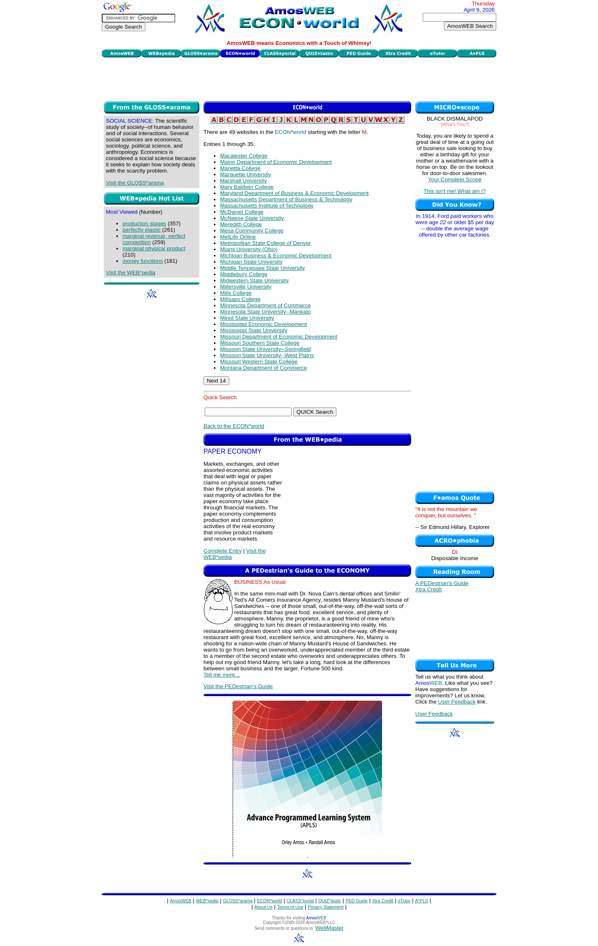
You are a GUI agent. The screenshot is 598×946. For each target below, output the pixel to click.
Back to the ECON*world (233, 426)
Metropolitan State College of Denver (265, 243)
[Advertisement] (299, 78)
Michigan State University (251, 262)
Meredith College (241, 224)
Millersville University (246, 287)
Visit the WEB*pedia (130, 272)
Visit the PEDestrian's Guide (238, 686)
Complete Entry (222, 551)
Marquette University (245, 174)
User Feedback (456, 702)
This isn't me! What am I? (455, 191)
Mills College (236, 293)
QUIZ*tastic (330, 900)
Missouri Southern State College (259, 343)
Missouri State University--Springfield (265, 349)
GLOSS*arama (237, 900)
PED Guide (357, 900)
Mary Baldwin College (247, 187)
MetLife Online (238, 237)
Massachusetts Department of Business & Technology (286, 199)
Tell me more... (221, 675)
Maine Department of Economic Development (276, 162)
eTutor (404, 900)
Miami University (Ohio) (248, 249)
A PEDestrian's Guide (441, 583)
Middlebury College (243, 274)
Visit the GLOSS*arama (135, 183)
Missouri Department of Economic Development (278, 336)
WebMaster (329, 928)
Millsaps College (240, 299)
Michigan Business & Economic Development (275, 255)
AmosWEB (180, 900)
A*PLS (421, 900)
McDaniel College (241, 212)
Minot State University (247, 318)
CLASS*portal (300, 900)
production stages (144, 223)
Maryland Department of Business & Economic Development (294, 193)
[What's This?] (455, 124)
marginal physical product (154, 248)
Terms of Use (290, 906)
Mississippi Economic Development (263, 324)
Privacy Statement (325, 906)
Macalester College (243, 156)
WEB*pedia (207, 900)
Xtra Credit (428, 589)
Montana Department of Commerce (263, 368)
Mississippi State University (253, 330)
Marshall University (243, 181)
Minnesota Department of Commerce (265, 305)
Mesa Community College (252, 230)
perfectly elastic (142, 230)
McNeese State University (252, 218)
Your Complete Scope (454, 179)
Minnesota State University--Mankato (265, 312)
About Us (264, 906)
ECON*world (269, 900)
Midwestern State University (254, 280)
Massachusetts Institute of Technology (267, 206)
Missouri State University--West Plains (267, 355)
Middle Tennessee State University (262, 268)
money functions (143, 261)
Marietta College (240, 168)
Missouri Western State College (258, 361)
